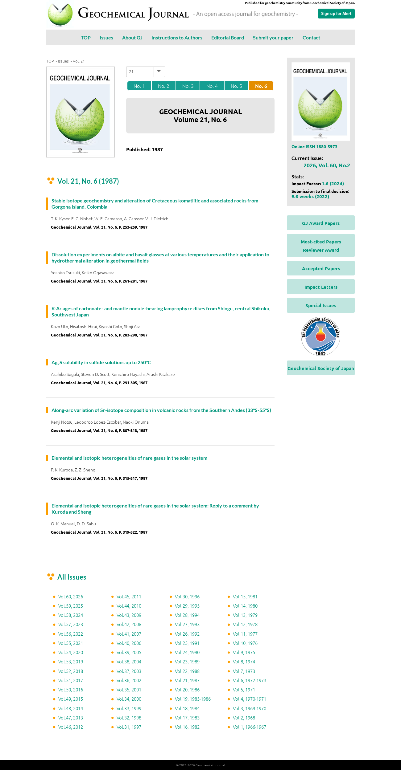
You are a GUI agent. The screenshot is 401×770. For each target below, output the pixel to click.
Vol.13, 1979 (245, 615)
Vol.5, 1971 (244, 689)
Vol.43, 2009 (129, 615)
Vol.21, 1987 (187, 680)
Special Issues (320, 305)
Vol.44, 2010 (129, 605)
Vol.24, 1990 (187, 652)
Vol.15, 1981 (245, 596)
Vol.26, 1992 (187, 633)
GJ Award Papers (321, 223)
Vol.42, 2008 (129, 624)
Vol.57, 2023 (70, 624)
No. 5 (236, 85)
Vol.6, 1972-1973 (249, 680)
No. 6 (261, 86)
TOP (86, 37)
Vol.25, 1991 (187, 643)
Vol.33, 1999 (129, 708)
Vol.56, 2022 (70, 633)
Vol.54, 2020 (70, 652)
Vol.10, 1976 (245, 643)
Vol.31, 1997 (129, 726)
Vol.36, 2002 (129, 680)
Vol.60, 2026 (70, 596)
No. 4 (212, 85)
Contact (311, 37)
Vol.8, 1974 (244, 661)
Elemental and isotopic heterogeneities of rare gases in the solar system (129, 458)
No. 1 (139, 85)
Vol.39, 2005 (129, 652)
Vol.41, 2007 (129, 633)
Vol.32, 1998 (129, 717)
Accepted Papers (321, 268)
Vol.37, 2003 (129, 671)
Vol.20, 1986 (187, 689)
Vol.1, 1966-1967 (249, 726)
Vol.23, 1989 (187, 661)
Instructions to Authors (176, 37)
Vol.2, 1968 (244, 717)
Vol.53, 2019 (70, 661)
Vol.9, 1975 (244, 652)
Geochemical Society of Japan (320, 368)
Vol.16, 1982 (187, 726)
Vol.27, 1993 (187, 624)
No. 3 (188, 85)
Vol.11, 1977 (245, 633)
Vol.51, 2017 (70, 680)
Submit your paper (273, 37)
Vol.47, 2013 (70, 717)
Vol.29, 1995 (187, 605)
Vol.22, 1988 (187, 671)
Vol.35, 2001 (129, 689)
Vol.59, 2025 (70, 605)
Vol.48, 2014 (70, 708)
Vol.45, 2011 (129, 596)
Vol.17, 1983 (187, 717)
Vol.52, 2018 (70, 671)
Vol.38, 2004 (129, 661)
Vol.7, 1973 (244, 671)
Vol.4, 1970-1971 (249, 698)
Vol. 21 (79, 61)
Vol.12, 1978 (245, 624)
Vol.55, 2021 (70, 643)
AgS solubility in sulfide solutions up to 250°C (101, 362)
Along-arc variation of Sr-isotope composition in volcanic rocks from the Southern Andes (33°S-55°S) (161, 410)
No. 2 (163, 85)
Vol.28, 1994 (187, 615)
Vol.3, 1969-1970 (249, 708)
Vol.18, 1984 (187, 708)
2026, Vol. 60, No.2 (327, 165)
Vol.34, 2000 (129, 698)
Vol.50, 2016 (70, 689)
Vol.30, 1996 (187, 596)
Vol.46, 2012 (70, 726)
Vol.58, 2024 (70, 615)
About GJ (132, 37)
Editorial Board (227, 37)
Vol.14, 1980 (245, 605)
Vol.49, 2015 (70, 698)
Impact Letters (320, 287)
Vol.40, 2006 (129, 643)
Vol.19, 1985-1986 (193, 698)
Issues (106, 37)
